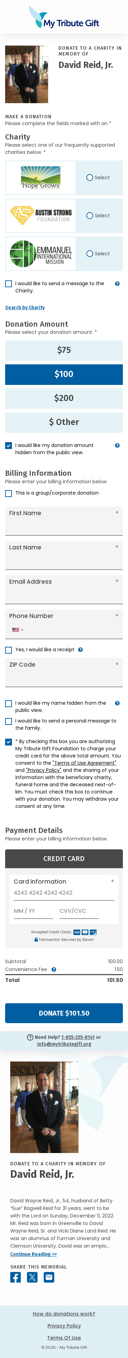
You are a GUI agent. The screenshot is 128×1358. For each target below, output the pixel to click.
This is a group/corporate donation (57, 492)
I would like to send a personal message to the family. (65, 724)
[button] (117, 290)
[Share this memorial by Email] (49, 1277)
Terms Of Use (64, 1337)
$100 (64, 374)
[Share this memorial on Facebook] (15, 1277)
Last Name (25, 547)
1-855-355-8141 (78, 1037)
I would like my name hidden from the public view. (60, 707)
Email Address (30, 582)
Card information (40, 881)
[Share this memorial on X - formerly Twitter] (32, 1277)
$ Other (64, 422)
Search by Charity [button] (25, 308)
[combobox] (17, 629)
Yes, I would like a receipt (44, 649)
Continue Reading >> (33, 1254)
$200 (64, 398)
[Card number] (64, 895)
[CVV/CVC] (79, 909)
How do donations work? (64, 1313)
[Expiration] (33, 909)
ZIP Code (22, 664)
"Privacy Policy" (43, 770)
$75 (64, 350)
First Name (25, 513)
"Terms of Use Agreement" (84, 763)
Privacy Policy (64, 1325)
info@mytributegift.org (64, 1044)
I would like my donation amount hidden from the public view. (54, 449)
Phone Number (31, 616)
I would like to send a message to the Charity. (59, 287)
